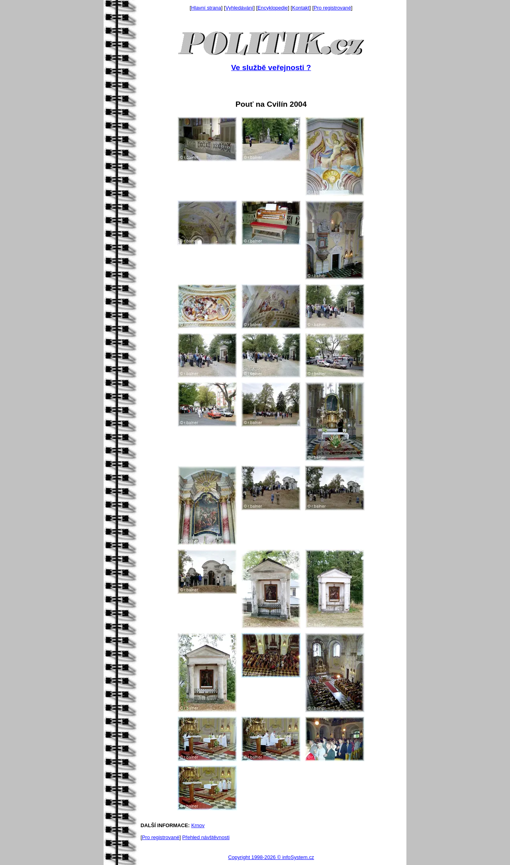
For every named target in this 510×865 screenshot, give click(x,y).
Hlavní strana (206, 8)
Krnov (197, 825)
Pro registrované (332, 8)
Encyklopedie (272, 8)
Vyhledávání (239, 8)
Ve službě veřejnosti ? (271, 67)
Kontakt (300, 8)
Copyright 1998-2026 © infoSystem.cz (271, 857)
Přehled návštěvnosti (206, 837)
